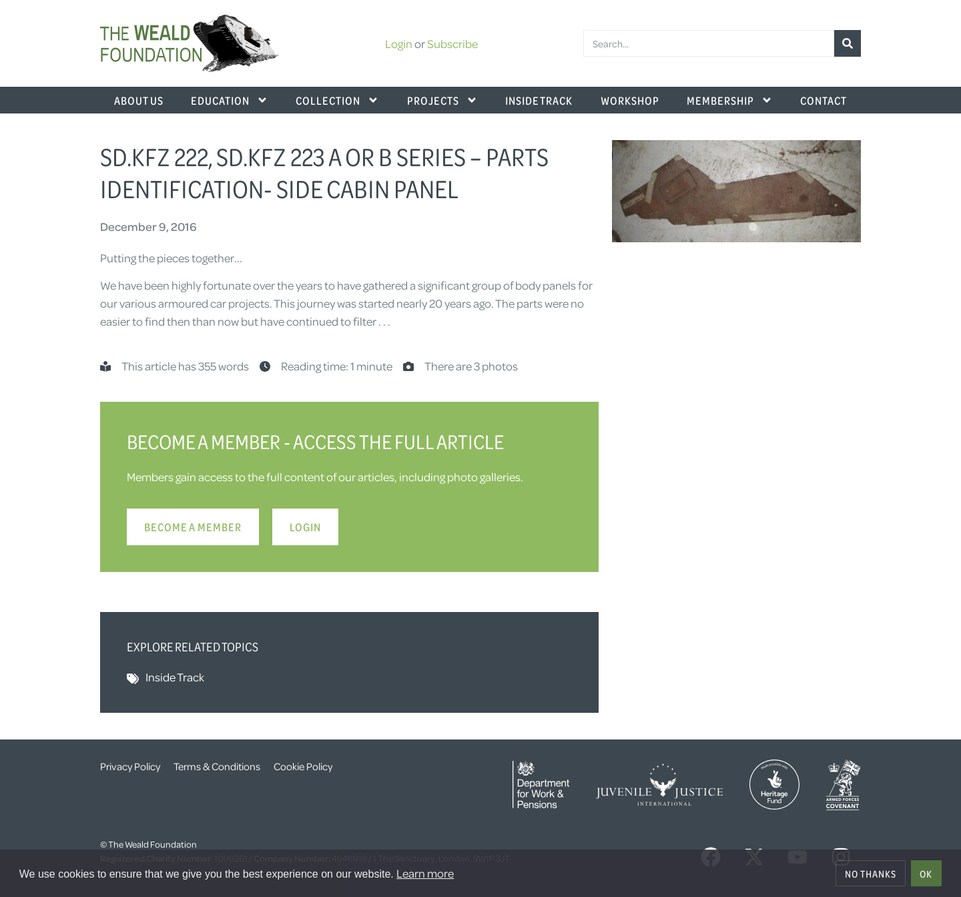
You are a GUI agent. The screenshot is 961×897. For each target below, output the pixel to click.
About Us (139, 100)
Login (398, 43)
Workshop (630, 100)
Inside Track (539, 100)
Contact (823, 100)
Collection (337, 100)
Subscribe (452, 43)
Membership (730, 100)
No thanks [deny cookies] (870, 873)
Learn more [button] (425, 873)
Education (229, 100)
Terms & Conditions (217, 766)
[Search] (847, 43)
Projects (442, 100)
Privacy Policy (130, 766)
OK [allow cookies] (926, 873)
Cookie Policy (303, 766)
